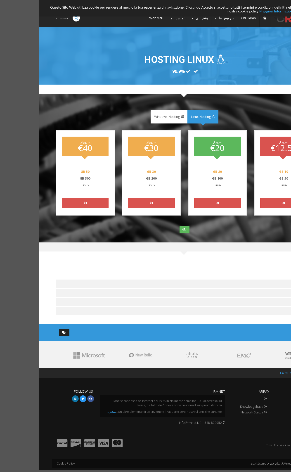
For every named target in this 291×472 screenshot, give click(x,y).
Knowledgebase (214, 406)
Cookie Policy (27, 463)
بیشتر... (72, 412)
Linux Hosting (164, 116)
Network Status (214, 412)
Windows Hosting (130, 116)
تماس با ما (263, 404)
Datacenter (262, 398)
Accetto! (270, 7)
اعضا (264, 373)
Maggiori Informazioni (237, 11)
